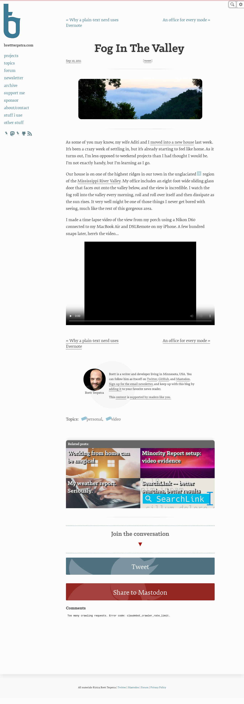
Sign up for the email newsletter (131, 387)
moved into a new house (172, 142)
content (121, 400)
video (116, 425)
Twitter (152, 382)
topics (9, 63)
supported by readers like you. (150, 400)
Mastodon (183, 382)
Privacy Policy (158, 693)
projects (11, 55)
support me (14, 93)
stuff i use (13, 115)
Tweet (147, 61)
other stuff (14, 122)
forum (9, 70)
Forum (144, 693)
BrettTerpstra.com (18, 45)
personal (94, 425)
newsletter (13, 78)
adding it (115, 392)
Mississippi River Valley (98, 181)
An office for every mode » (186, 20)
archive (10, 85)
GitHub (163, 382)
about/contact (16, 107)
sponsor (11, 100)
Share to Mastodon (140, 598)
